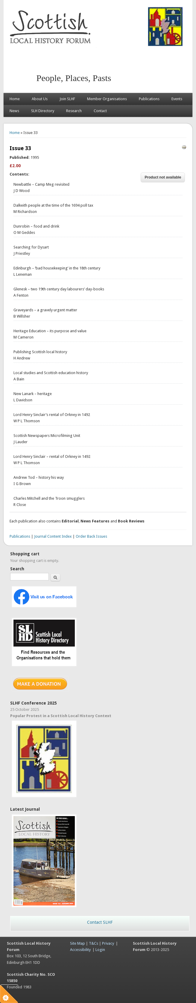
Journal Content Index (53, 536)
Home (15, 99)
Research (74, 111)
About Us (40, 99)
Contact (100, 111)
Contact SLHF (100, 922)
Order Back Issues (91, 536)
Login (100, 949)
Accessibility (80, 949)
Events (176, 99)
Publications (149, 99)
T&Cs (93, 943)
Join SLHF (67, 99)
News (14, 111)
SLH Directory (42, 111)
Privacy (108, 943)
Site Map (77, 943)
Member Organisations (107, 99)
